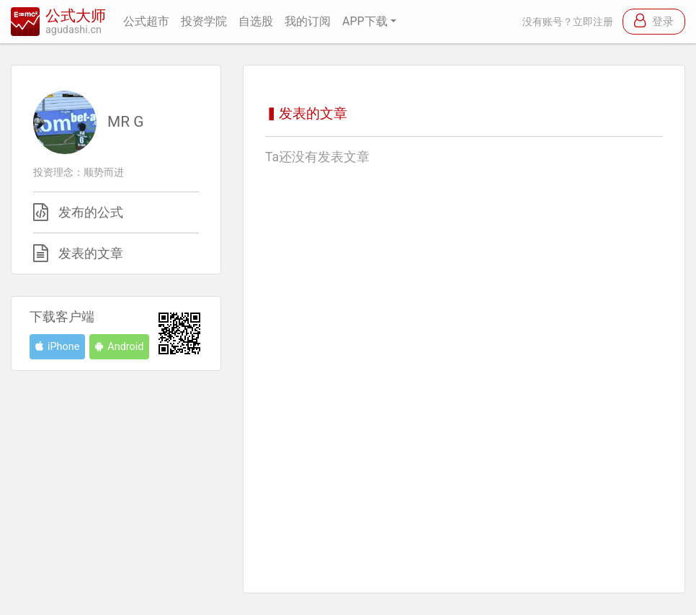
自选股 (255, 21)
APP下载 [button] (365, 21)
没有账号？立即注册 (567, 22)
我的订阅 (308, 21)
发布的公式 (90, 212)
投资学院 (204, 21)
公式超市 (146, 21)
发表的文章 (90, 253)
